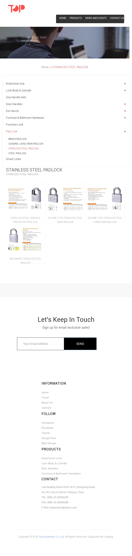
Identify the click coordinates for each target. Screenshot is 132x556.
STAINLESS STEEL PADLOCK (24, 148)
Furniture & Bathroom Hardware (25, 117)
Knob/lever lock (15, 83)
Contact (46, 407)
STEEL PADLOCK (17, 153)
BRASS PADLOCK (18, 139)
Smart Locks (13, 159)
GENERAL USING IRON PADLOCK (26, 143)
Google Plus (49, 438)
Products (76, 18)
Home (45, 67)
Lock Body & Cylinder (18, 90)
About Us (47, 402)
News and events (96, 18)
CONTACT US (117, 18)
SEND (80, 344)
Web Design (49, 443)
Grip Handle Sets (16, 97)
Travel (45, 397)
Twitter (46, 433)
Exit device (12, 111)
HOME (62, 18)
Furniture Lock (14, 124)
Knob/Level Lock (52, 458)
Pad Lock (11, 131)
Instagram (48, 422)
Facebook (47, 427)
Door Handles (14, 104)
